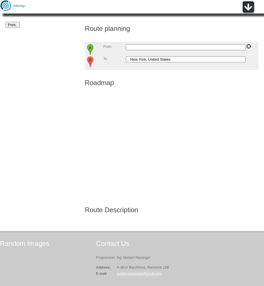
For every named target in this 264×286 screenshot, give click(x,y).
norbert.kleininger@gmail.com (139, 274)
